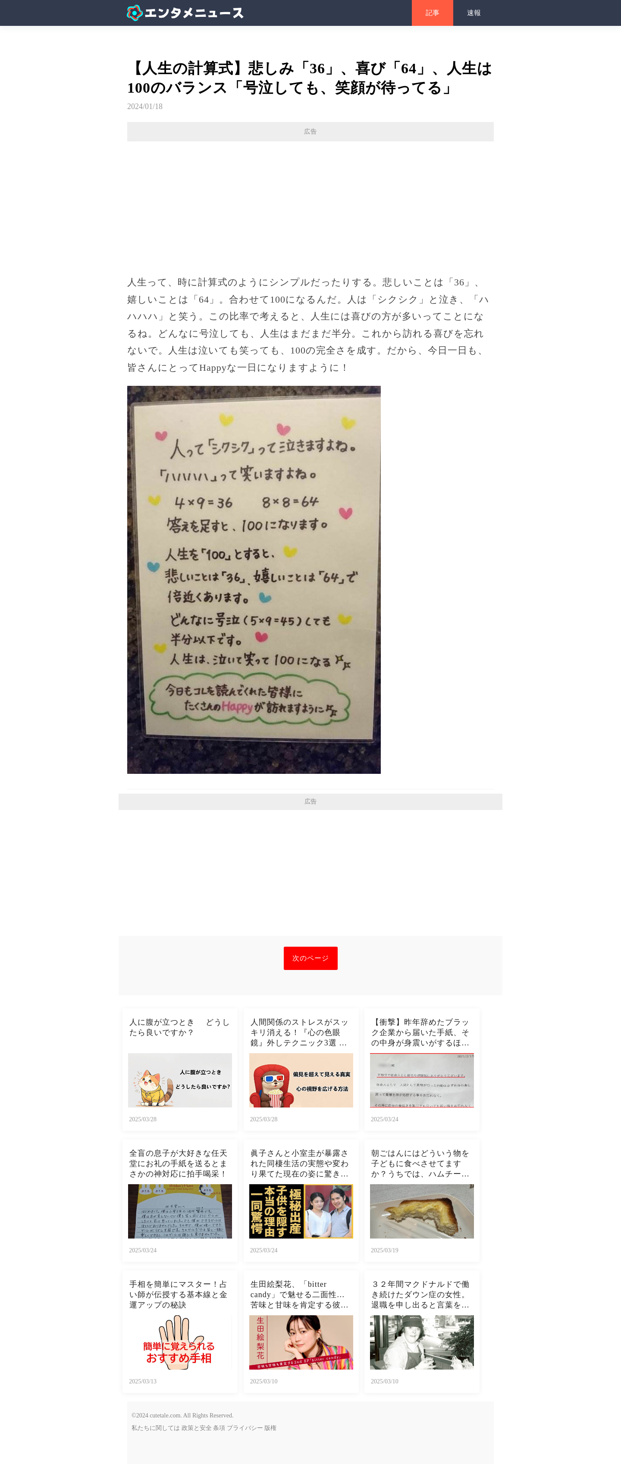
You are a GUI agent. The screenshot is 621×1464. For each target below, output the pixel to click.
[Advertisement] (310, 204)
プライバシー (245, 1428)
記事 (432, 12)
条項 (219, 1428)
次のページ (310, 958)
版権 (270, 1428)
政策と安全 (197, 1428)
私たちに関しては (156, 1428)
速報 (474, 12)
